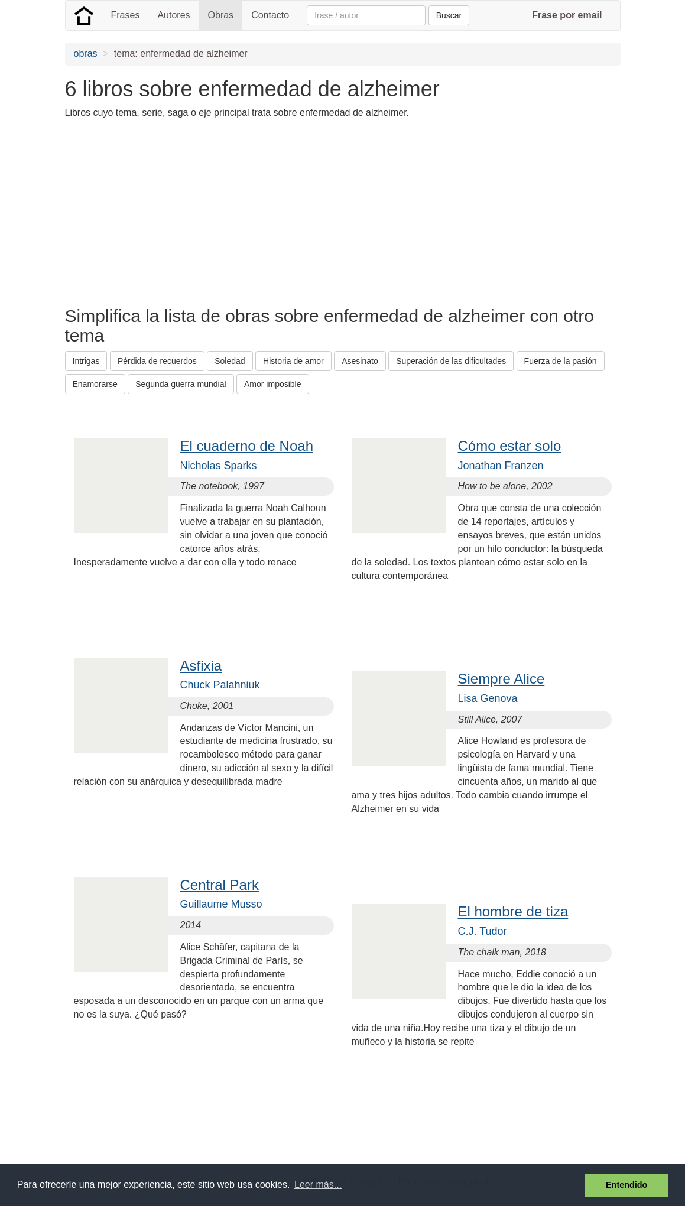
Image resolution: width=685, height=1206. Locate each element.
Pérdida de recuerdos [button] (157, 361)
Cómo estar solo (509, 446)
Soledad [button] (230, 361)
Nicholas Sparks (218, 466)
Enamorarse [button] (95, 384)
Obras (221, 15)
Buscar (449, 15)
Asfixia (201, 666)
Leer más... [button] (318, 1184)
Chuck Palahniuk (220, 685)
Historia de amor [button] (293, 361)
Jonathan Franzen (501, 466)
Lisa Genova (488, 698)
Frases (125, 15)
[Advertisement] (280, 211)
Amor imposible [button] (272, 384)
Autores (173, 15)
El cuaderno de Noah (247, 446)
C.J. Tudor (482, 931)
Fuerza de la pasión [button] (560, 361)
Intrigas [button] (86, 361)
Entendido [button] (626, 1184)
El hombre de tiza (513, 911)
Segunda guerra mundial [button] (180, 384)
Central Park (219, 885)
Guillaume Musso (221, 904)
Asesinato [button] (360, 361)
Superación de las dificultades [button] (451, 361)
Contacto (270, 15)
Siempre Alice (501, 679)
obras (86, 53)
